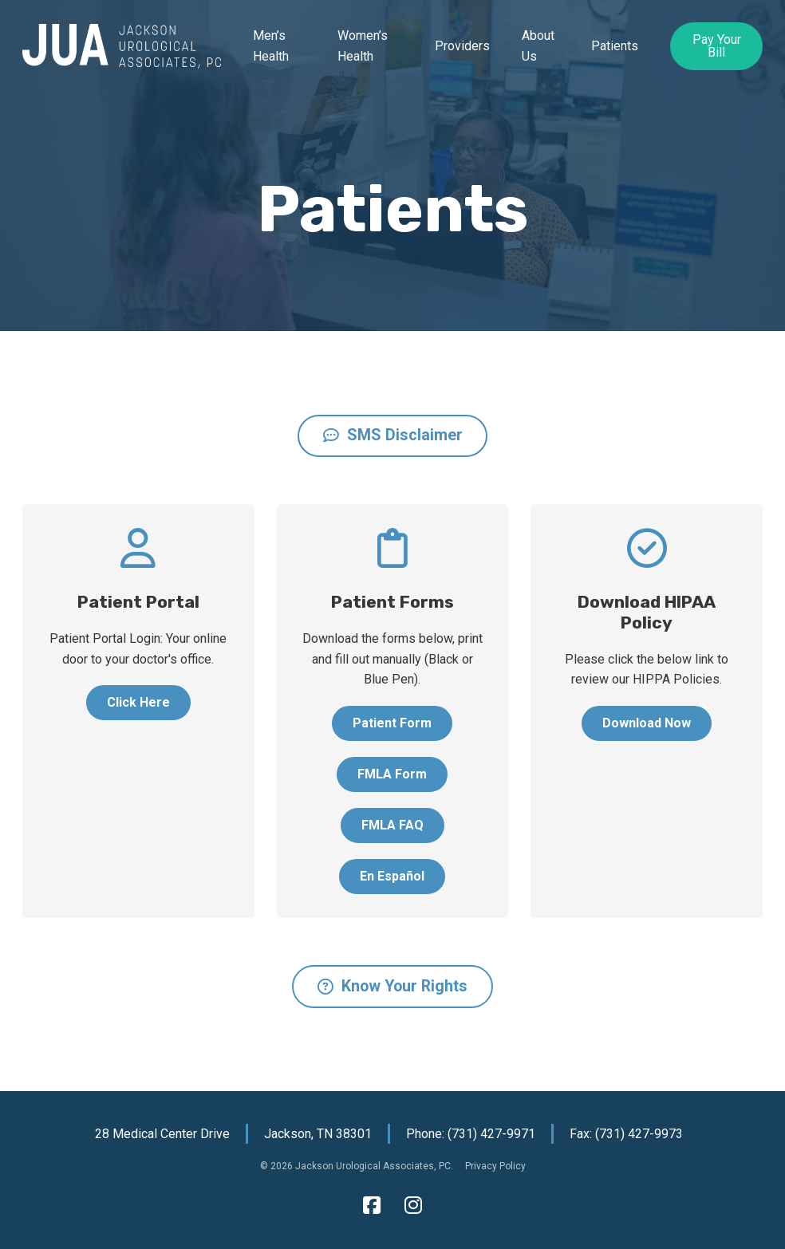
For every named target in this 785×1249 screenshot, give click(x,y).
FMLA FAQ (392, 825)
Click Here (138, 702)
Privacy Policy (495, 1166)
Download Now (646, 723)
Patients (614, 45)
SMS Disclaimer (393, 435)
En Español (392, 876)
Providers (462, 45)
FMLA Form (392, 774)
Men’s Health (271, 46)
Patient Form (392, 723)
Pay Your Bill (716, 46)
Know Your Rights (392, 986)
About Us (538, 46)
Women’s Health (362, 46)
